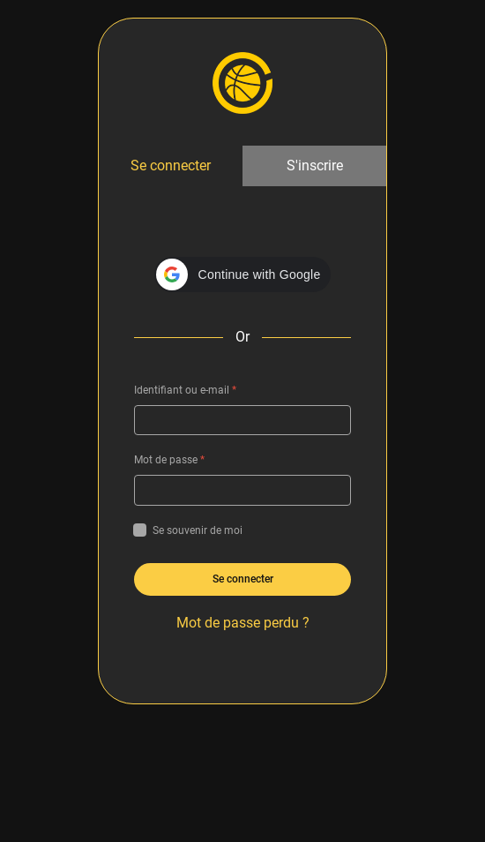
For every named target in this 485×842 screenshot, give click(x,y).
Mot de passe (169, 460)
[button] (243, 274)
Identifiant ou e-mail (185, 390)
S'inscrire (315, 165)
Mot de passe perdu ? (243, 622)
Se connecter (171, 165)
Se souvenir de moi (188, 530)
